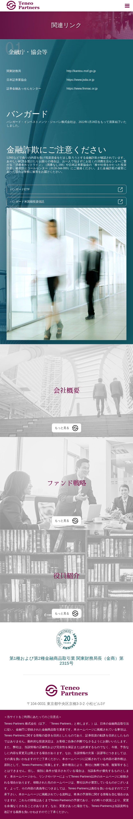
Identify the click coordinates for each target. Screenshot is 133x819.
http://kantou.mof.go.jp (81, 71)
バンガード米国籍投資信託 (27, 201)
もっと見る (62, 427)
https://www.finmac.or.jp (81, 88)
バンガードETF (20, 189)
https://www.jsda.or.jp (80, 79)
